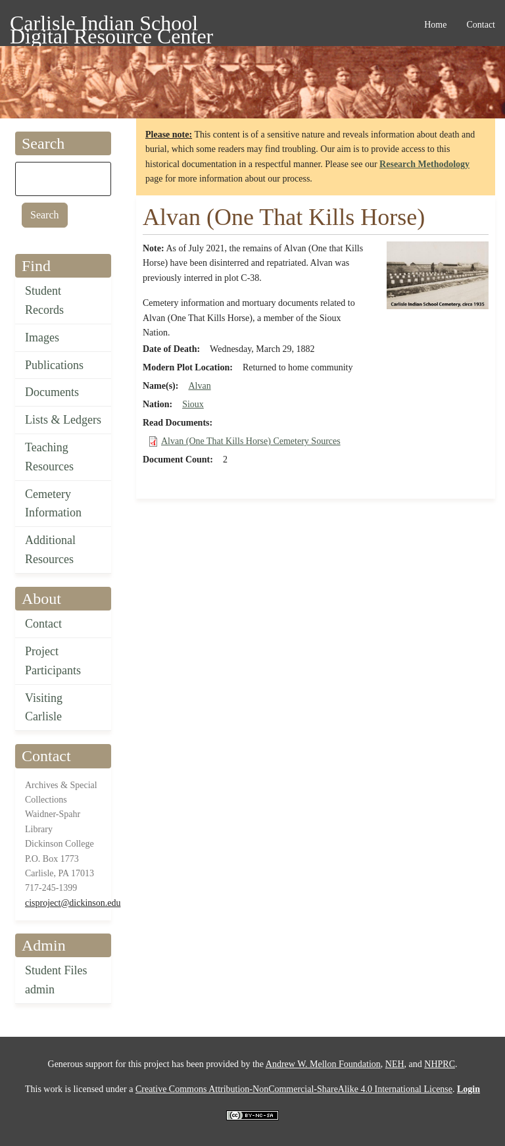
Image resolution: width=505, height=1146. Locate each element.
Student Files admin (56, 980)
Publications (54, 365)
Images (42, 337)
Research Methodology (424, 164)
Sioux (193, 404)
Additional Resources (50, 550)
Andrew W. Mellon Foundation (323, 1064)
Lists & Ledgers (63, 419)
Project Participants (53, 661)
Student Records (44, 300)
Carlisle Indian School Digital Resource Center (111, 25)
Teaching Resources (49, 457)
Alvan (199, 386)
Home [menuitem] (435, 25)
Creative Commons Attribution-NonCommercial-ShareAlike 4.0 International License (293, 1089)
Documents (52, 392)
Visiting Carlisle (43, 707)
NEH (394, 1064)
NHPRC (439, 1064)
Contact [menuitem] (480, 25)
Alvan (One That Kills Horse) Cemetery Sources (251, 441)
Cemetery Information (53, 503)
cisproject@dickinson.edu (72, 903)
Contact (43, 623)
